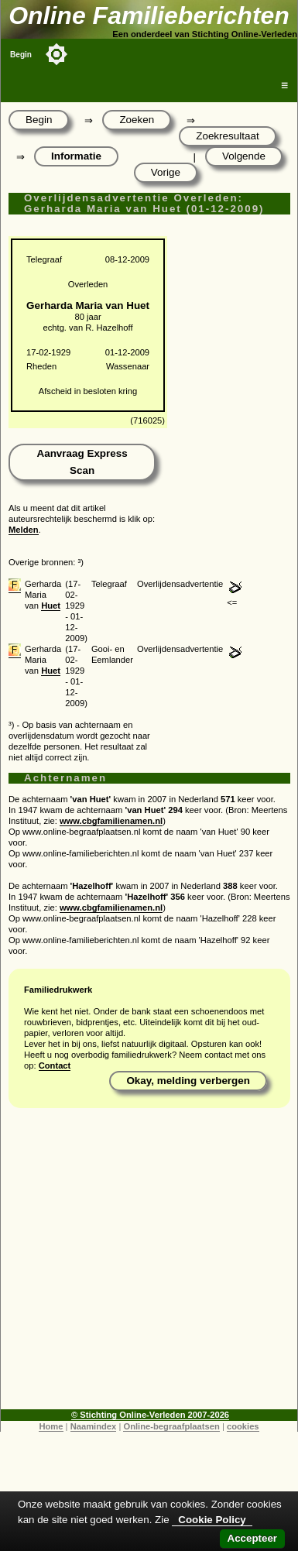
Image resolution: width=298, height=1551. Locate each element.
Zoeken (136, 119)
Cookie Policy (211, 1519)
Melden (24, 529)
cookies (243, 1426)
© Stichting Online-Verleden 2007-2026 (150, 1414)
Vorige (165, 172)
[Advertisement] (145, 1264)
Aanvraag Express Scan (81, 462)
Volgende (243, 156)
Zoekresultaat (227, 136)
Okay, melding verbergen (188, 1080)
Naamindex (93, 1426)
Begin (21, 54)
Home (51, 1426)
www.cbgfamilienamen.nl (111, 820)
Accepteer (252, 1538)
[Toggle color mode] (56, 54)
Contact (55, 1065)
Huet (50, 605)
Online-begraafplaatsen (171, 1426)
